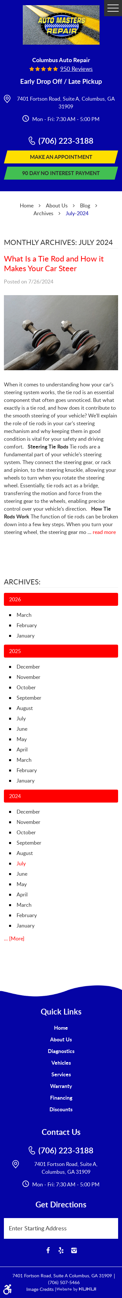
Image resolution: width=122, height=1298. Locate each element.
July (21, 718)
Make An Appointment (61, 157)
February (27, 625)
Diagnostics (61, 1051)
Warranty (61, 1086)
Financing (61, 1097)
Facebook (48, 1250)
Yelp (61, 1250)
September (29, 697)
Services (61, 1074)
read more (104, 532)
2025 (15, 651)
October (26, 687)
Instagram (74, 1250)
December (28, 666)
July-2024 (77, 213)
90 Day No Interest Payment (61, 173)
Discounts (61, 1109)
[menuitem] (61, 1027)
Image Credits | (41, 1289)
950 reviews (76, 69)
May (22, 739)
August (25, 708)
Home (27, 205)
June (22, 728)
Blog (85, 205)
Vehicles (61, 1062)
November (28, 677)
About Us (57, 205)
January (25, 635)
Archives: (22, 581)
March (24, 614)
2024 (15, 796)
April (22, 749)
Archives (43, 213)
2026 (15, 599)
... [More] (14, 938)
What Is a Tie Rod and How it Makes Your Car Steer (54, 263)
